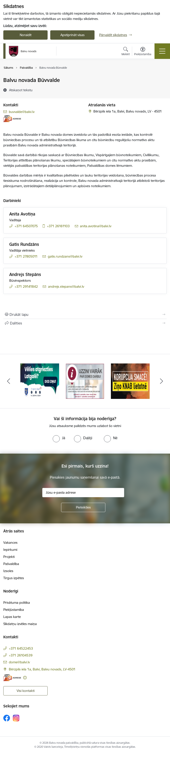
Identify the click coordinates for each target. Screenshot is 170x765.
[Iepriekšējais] (8, 381)
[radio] (59, 438)
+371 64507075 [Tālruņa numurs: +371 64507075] (26, 226)
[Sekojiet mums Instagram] (16, 718)
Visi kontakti (26, 691)
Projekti (9, 557)
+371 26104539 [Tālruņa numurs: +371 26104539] (21, 655)
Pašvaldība (11, 564)
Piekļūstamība (13, 610)
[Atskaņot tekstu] (21, 90)
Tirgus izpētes (13, 578)
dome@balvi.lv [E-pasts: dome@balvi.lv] (19, 662)
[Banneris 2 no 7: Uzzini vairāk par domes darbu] (85, 381)
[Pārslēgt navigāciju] (162, 51)
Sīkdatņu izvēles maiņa (20, 624)
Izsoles (8, 571)
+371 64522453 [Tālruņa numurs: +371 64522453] (21, 648)
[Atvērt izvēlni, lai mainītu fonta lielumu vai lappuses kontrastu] (142, 52)
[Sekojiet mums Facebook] (6, 718)
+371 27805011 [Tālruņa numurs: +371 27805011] (26, 256)
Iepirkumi (10, 550)
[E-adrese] (12, 118)
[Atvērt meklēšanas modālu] (125, 52)
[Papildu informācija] (25, 677)
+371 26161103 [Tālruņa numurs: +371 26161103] (58, 226)
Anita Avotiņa (22, 214)
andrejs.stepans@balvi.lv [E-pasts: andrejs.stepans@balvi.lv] (66, 286)
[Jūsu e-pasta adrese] (83, 492)
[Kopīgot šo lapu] (85, 323)
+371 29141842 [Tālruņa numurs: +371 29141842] (26, 286)
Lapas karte (12, 617)
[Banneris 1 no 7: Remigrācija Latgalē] (39, 381)
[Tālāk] (161, 381)
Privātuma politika (16, 602)
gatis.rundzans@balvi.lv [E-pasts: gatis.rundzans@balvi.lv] (65, 256)
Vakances (10, 542)
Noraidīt (25, 35)
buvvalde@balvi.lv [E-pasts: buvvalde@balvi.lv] (22, 112)
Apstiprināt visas (72, 35)
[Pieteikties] (83, 507)
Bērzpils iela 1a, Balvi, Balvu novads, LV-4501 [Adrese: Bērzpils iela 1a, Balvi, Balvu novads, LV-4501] (42, 669)
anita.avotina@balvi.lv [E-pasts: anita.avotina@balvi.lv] (95, 226)
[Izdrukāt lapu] (85, 314)
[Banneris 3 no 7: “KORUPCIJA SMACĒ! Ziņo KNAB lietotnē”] (130, 381)
